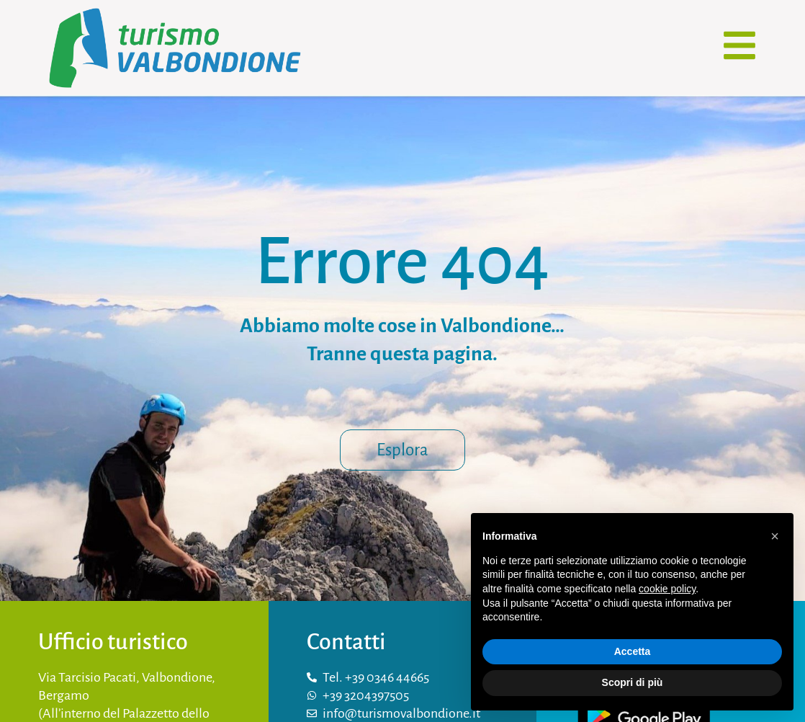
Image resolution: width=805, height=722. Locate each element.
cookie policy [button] (667, 588)
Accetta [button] (632, 651)
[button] (774, 536)
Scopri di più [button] (632, 682)
